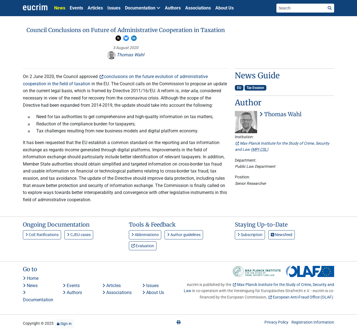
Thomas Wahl (125, 54)
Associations (198, 8)
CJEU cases (79, 234)
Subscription (249, 234)
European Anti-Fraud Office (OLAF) (303, 297)
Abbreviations (145, 234)
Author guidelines (184, 234)
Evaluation (142, 246)
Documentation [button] (142, 8)
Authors (173, 8)
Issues (113, 8)
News (59, 8)
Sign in (64, 323)
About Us (224, 8)
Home (30, 278)
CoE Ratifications (42, 234)
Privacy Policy (276, 322)
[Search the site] (300, 8)
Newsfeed (281, 234)
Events (76, 8)
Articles (95, 8)
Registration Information (312, 322)
